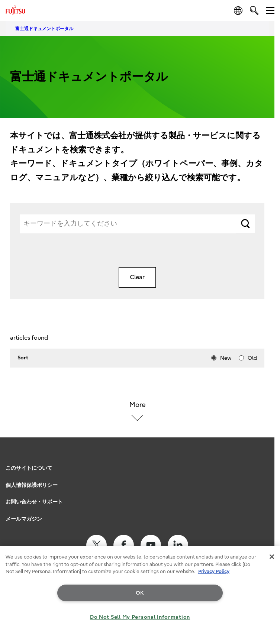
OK (140, 593)
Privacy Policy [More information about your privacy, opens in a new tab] (213, 571)
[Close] (272, 557)
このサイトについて (29, 468)
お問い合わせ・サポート (34, 502)
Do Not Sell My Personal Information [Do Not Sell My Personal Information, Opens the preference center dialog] (140, 617)
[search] (254, 10)
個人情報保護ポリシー (32, 485)
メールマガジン (24, 519)
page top (267, 458)
